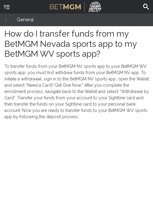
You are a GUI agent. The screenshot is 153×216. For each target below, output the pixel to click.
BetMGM (76, 6)
